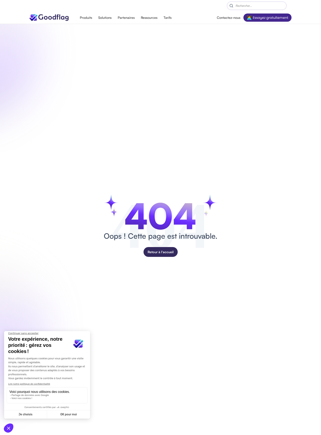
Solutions (105, 18)
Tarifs (168, 18)
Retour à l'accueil (161, 252)
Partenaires (126, 18)
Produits (86, 18)
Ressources (149, 18)
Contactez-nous (228, 18)
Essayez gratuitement (270, 17)
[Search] (256, 6)
